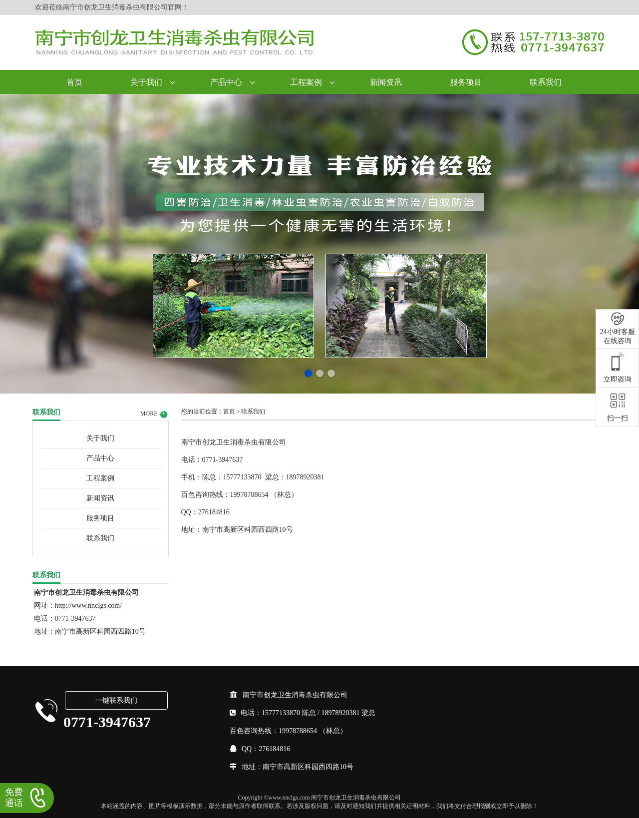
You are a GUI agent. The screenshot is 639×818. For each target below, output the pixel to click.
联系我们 (546, 82)
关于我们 (146, 82)
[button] (308, 373)
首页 (74, 82)
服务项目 (466, 82)
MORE (153, 414)
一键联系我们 (116, 700)
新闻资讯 (386, 82)
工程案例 (306, 82)
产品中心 (226, 82)
